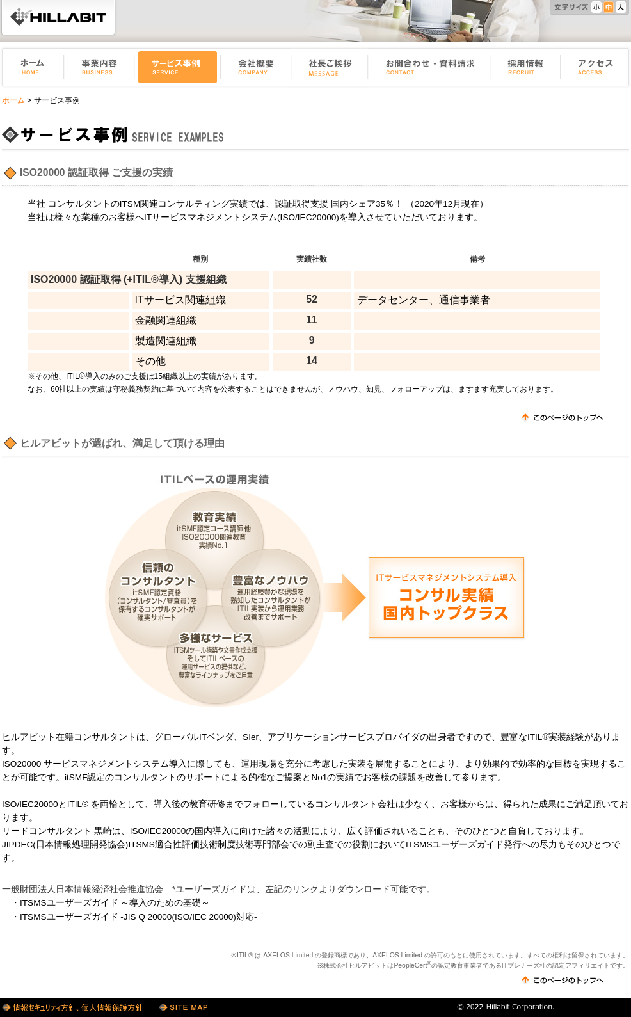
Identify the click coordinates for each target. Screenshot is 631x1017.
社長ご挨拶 (329, 67)
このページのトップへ (562, 417)
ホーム (32, 67)
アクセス (596, 67)
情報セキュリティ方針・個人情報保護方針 (74, 1007)
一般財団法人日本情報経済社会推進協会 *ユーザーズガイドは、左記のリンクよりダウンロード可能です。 (218, 889)
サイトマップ (183, 1007)
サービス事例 (177, 67)
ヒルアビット (58, 17)
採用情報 (525, 67)
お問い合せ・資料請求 (429, 67)
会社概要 (256, 67)
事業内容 (99, 67)
